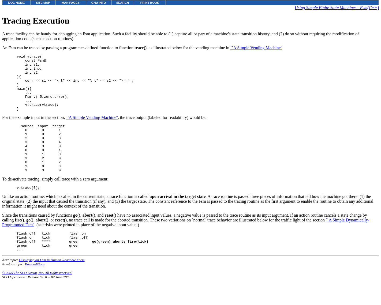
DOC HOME (16, 2)
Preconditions (35, 290)
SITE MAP (43, 2)
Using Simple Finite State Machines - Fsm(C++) (337, 7)
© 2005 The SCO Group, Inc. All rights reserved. (37, 298)
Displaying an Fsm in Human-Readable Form (51, 286)
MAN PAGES (71, 2)
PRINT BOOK (149, 2)
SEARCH (122, 2)
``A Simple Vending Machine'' (256, 48)
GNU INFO (98, 2)
